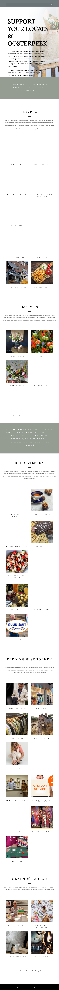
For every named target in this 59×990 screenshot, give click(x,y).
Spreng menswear (17, 708)
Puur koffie (42, 257)
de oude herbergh (17, 194)
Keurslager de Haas (17, 546)
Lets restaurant (17, 257)
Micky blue (42, 708)
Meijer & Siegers (17, 925)
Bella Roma (17, 164)
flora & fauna (42, 385)
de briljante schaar (17, 800)
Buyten (17, 831)
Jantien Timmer (42, 514)
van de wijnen (42, 610)
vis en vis (17, 639)
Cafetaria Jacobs (17, 287)
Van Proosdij (17, 610)
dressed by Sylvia (42, 831)
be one (17, 768)
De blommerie (17, 356)
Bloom (42, 356)
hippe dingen (17, 861)
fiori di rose (17, 385)
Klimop (17, 415)
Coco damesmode (42, 738)
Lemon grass (17, 225)
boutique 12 (17, 738)
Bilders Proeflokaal (42, 165)
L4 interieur (42, 957)
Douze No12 (42, 546)
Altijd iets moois (17, 957)
